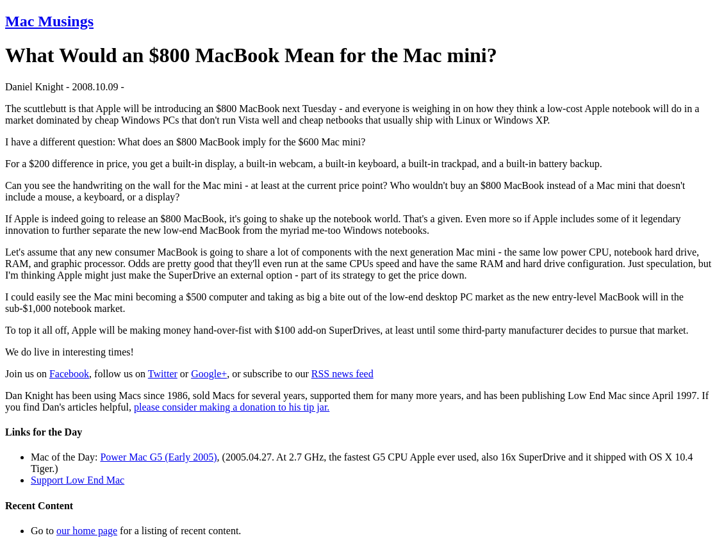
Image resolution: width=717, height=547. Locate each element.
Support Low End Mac (77, 480)
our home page (86, 530)
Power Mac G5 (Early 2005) (158, 457)
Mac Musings (49, 21)
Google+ (209, 373)
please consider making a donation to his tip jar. (231, 407)
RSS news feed (342, 373)
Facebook (69, 373)
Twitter (162, 373)
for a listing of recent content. (179, 530)
